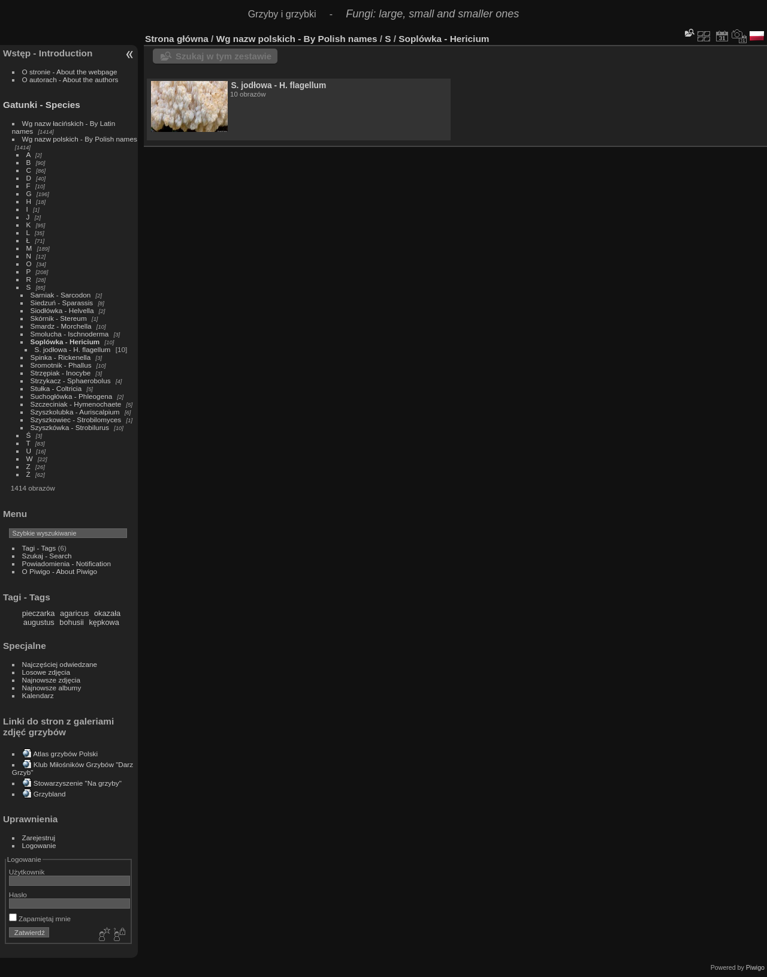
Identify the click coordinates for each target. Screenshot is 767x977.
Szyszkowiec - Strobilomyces (76, 419)
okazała (107, 613)
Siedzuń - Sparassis (62, 302)
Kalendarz (38, 695)
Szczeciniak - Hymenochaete (76, 404)
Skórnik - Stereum (59, 318)
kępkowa (104, 622)
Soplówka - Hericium (65, 341)
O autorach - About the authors (70, 79)
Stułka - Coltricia (56, 388)
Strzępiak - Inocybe (61, 373)
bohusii (71, 622)
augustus (39, 622)
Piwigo (755, 967)
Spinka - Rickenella (61, 357)
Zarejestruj (39, 837)
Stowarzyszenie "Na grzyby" (78, 783)
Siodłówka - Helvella (62, 310)
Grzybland (50, 794)
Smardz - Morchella (61, 326)
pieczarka (38, 613)
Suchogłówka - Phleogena (72, 396)
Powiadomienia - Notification (66, 563)
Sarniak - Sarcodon (61, 295)
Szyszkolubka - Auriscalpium (75, 412)
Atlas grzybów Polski (65, 753)
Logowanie (39, 845)
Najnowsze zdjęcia (51, 680)
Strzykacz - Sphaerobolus (71, 380)
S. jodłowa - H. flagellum (73, 349)
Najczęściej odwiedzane (60, 664)
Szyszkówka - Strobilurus (70, 427)
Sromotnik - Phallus (61, 365)
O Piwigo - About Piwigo (60, 571)
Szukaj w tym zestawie (223, 56)
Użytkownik (27, 872)
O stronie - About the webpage (69, 72)
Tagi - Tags (39, 548)
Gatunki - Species (41, 105)
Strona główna (177, 39)
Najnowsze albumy (51, 688)
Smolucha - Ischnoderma (70, 334)
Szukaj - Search (47, 556)
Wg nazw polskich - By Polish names (79, 139)
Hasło (18, 894)
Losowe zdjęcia (46, 672)
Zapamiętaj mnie (40, 918)
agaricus (74, 613)
